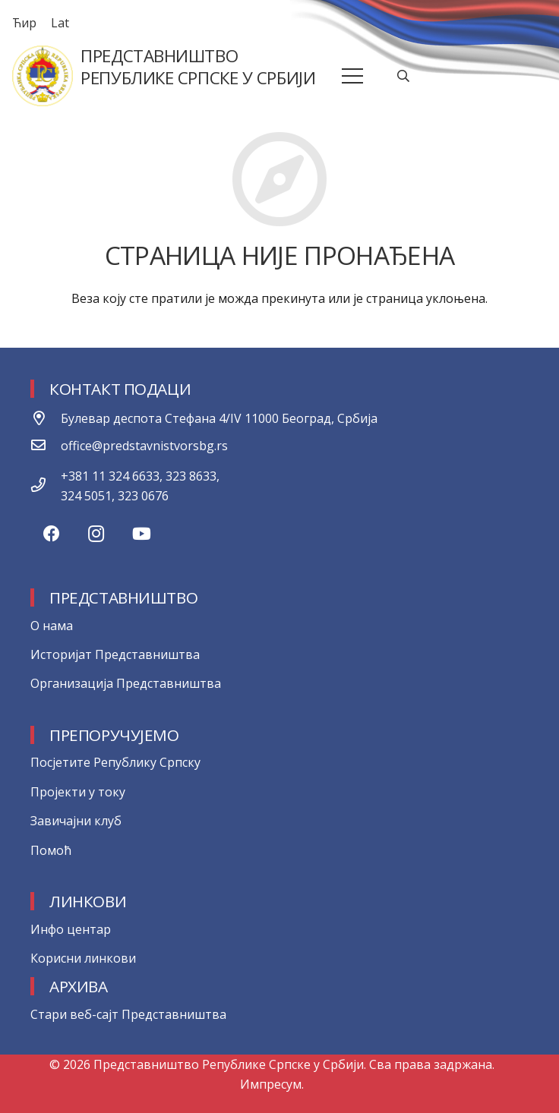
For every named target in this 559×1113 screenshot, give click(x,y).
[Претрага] (403, 76)
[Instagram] (96, 534)
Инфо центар (70, 929)
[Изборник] (353, 76)
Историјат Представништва (115, 654)
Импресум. (272, 1084)
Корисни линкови (83, 958)
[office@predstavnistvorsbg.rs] (45, 446)
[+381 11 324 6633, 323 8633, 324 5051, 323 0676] (45, 486)
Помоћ (50, 850)
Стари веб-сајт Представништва (128, 1014)
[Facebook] (51, 534)
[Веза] (42, 76)
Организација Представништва (125, 683)
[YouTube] (142, 534)
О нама (51, 625)
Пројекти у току (77, 792)
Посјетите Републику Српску (115, 762)
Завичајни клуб (76, 820)
